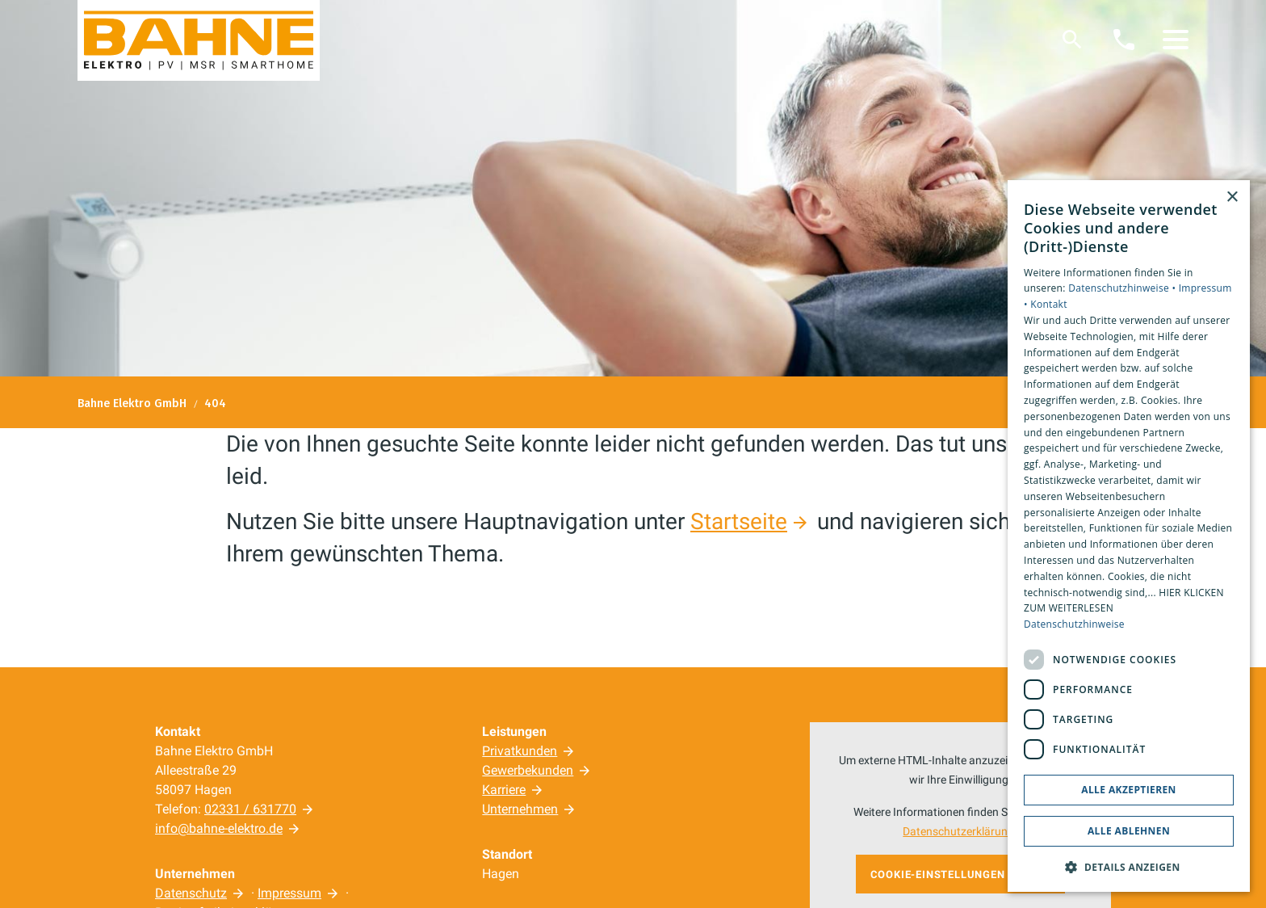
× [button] (1232, 197)
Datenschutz (191, 893)
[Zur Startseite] (199, 40)
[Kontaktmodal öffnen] (1124, 40)
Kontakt (1048, 304)
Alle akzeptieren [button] (1128, 790)
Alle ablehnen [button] (1129, 831)
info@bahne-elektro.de (219, 828)
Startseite (738, 521)
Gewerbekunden (527, 770)
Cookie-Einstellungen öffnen (960, 874)
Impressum (289, 893)
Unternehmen (520, 809)
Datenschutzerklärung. (960, 832)
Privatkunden (519, 751)
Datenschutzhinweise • (1123, 288)
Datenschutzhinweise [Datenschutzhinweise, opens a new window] (1074, 624)
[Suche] (1072, 40)
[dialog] (1129, 536)
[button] (1175, 39)
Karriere (504, 789)
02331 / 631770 (250, 809)
